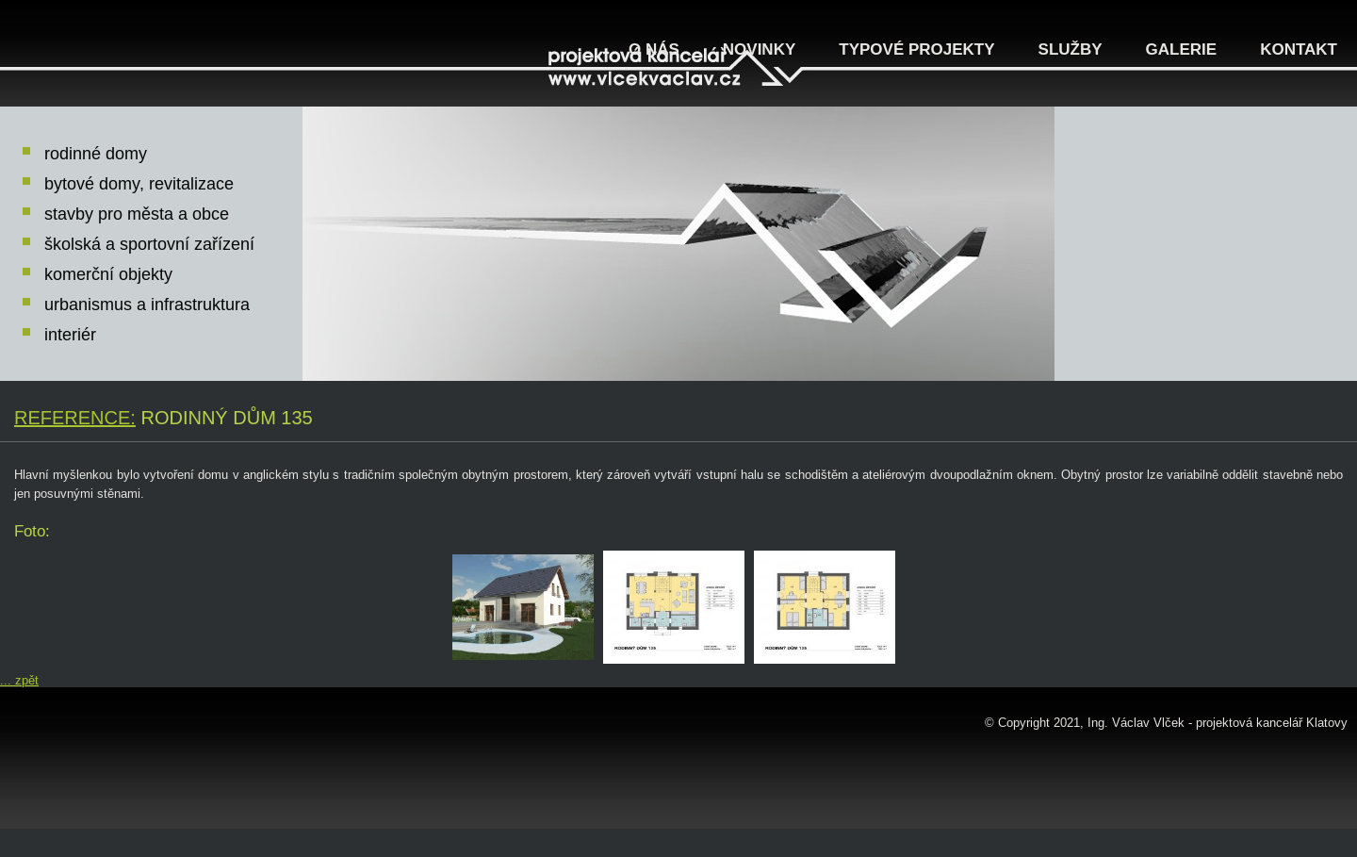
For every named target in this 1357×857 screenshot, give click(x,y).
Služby (1070, 49)
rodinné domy (95, 153)
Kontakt (1298, 49)
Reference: (75, 417)
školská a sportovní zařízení (149, 244)
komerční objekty (108, 274)
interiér (70, 334)
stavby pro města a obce (136, 214)
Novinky (759, 49)
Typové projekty (916, 49)
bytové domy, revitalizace (139, 183)
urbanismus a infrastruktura (147, 304)
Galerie (1182, 49)
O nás (654, 49)
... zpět (19, 680)
